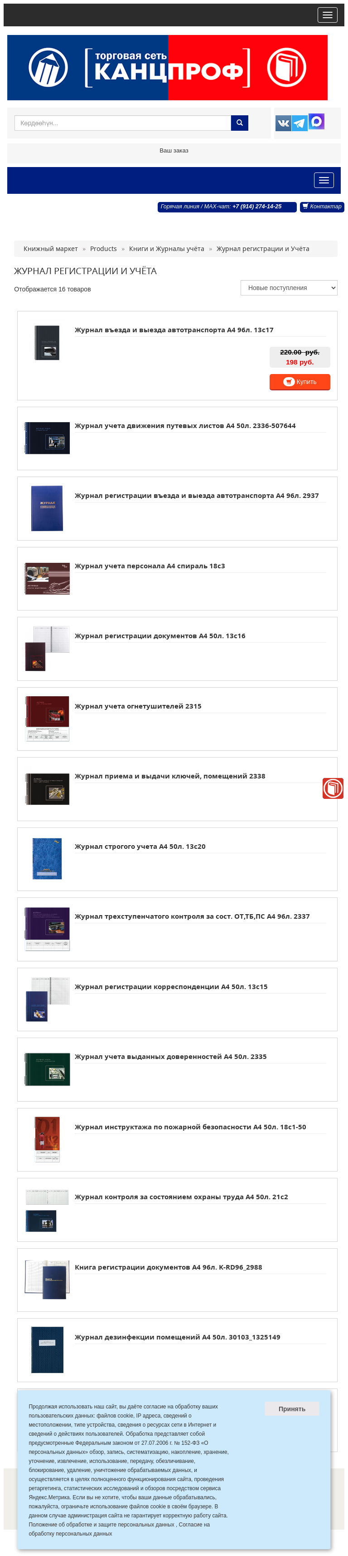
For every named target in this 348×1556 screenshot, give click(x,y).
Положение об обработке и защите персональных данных (101, 1525)
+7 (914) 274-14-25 (256, 206)
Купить (300, 381)
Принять (292, 1409)
